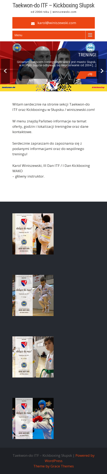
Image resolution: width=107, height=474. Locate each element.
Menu (18, 35)
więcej (88, 74)
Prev (5, 71)
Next (101, 71)
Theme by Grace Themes (53, 466)
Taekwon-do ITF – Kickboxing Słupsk (53, 5)
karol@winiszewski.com (57, 22)
